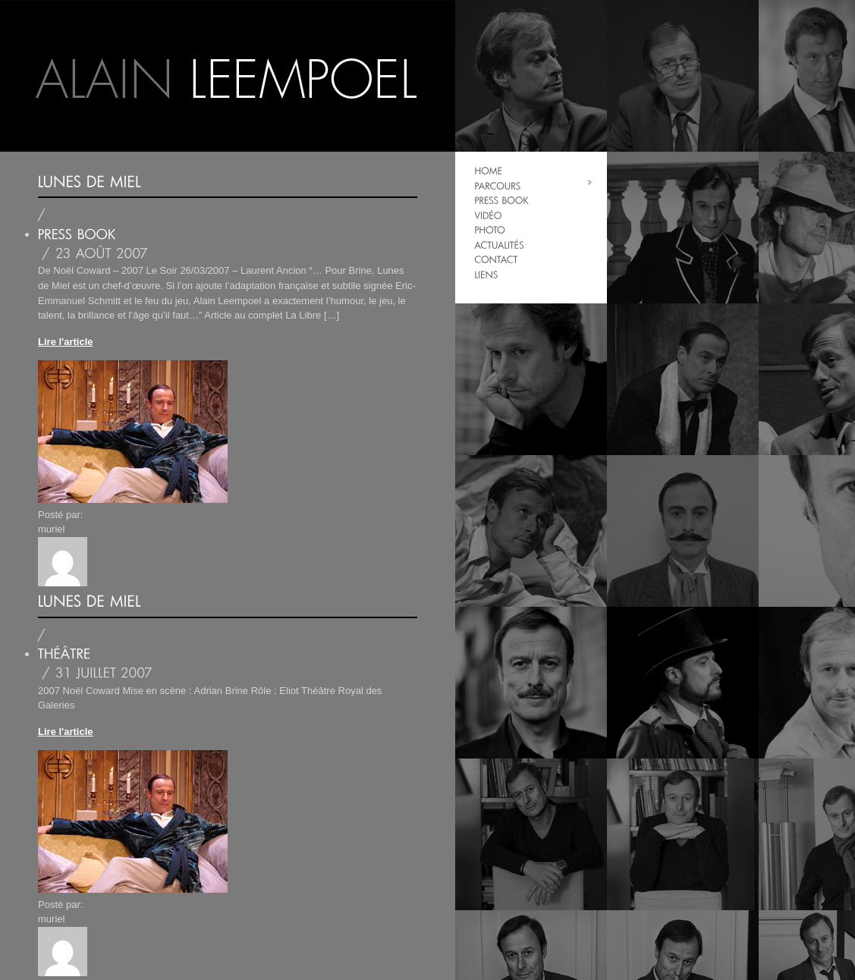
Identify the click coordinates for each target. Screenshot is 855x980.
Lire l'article (65, 341)
